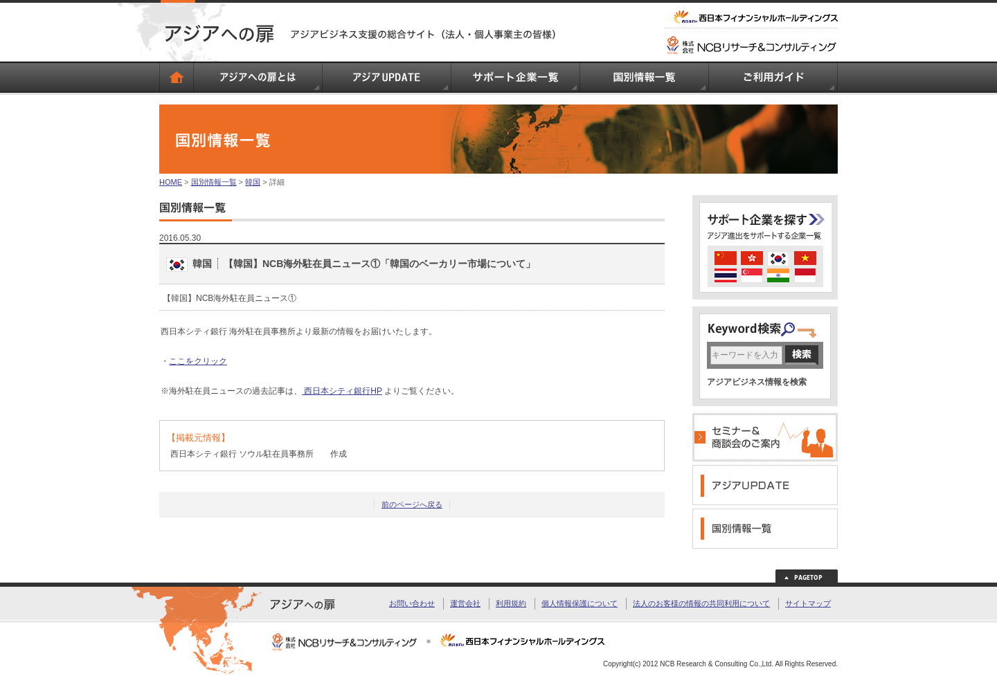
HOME (170, 182)
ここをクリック (198, 361)
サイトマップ (808, 603)
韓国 (252, 182)
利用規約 (511, 603)
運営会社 (465, 603)
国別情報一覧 (214, 182)
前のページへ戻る (411, 504)
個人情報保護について (579, 603)
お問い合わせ (412, 603)
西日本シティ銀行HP (342, 391)
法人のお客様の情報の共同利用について (701, 603)
